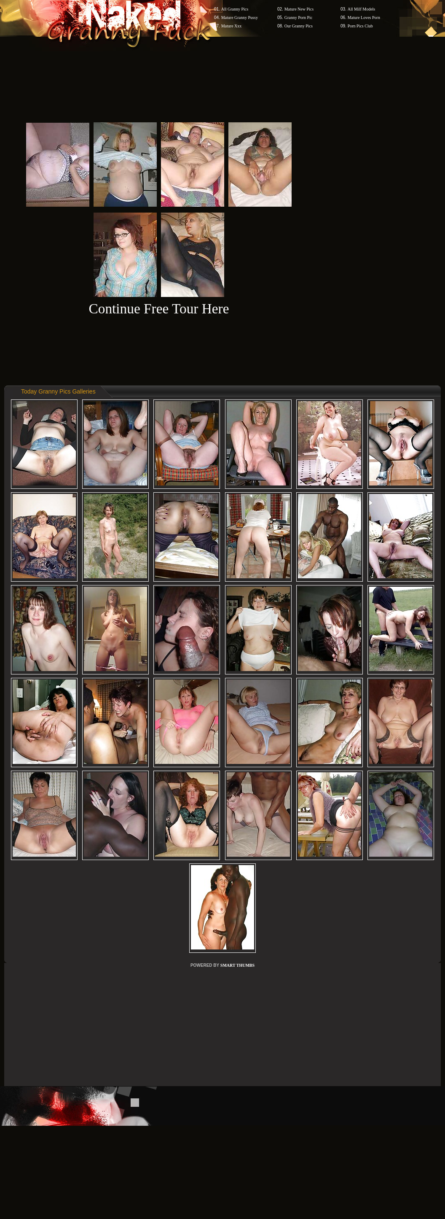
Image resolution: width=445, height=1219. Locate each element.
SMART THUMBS (237, 965)
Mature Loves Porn (364, 17)
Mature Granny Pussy (239, 17)
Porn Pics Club (360, 26)
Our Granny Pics (298, 26)
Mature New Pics (299, 9)
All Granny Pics (234, 9)
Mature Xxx (231, 26)
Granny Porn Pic (298, 17)
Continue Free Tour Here (158, 308)
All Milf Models (361, 9)
